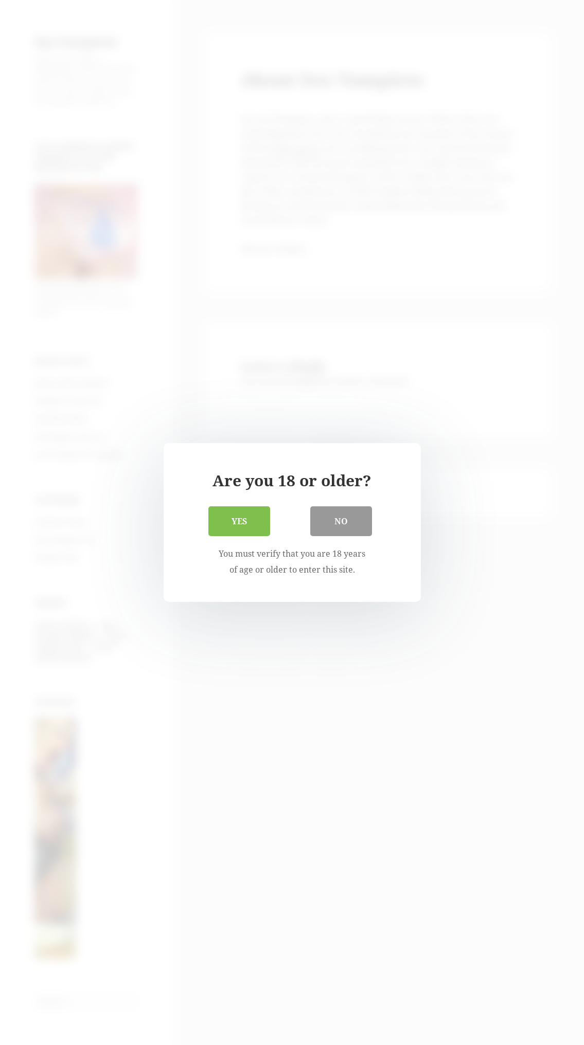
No (341, 521)
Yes (239, 521)
